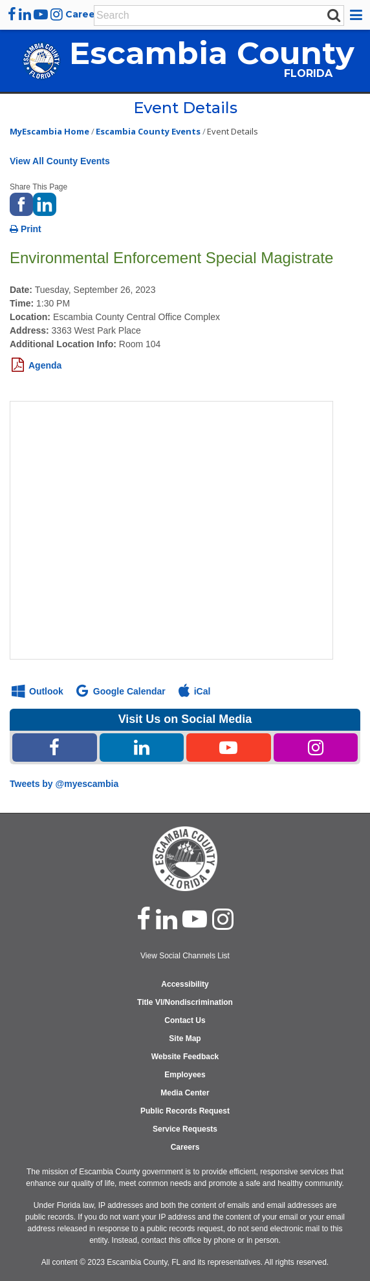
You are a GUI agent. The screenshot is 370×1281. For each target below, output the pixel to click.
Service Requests (185, 1129)
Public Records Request (185, 1110)
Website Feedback (185, 1056)
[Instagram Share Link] (316, 747)
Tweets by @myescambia (64, 784)
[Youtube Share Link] (228, 747)
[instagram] (56, 14)
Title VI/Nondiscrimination (185, 1002)
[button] (358, 15)
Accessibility (184, 984)
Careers (84, 14)
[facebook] (12, 14)
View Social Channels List (185, 955)
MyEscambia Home (49, 131)
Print (25, 229)
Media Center (184, 1092)
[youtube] (41, 14)
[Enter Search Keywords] (209, 15)
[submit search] (333, 15)
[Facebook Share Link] (54, 747)
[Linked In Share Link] (142, 747)
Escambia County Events (148, 131)
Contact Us (184, 1020)
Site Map (185, 1038)
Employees (184, 1074)
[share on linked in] (44, 203)
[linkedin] (25, 14)
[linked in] (166, 919)
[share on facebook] (21, 203)
